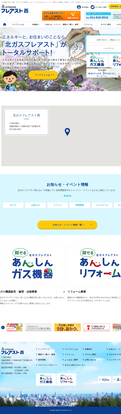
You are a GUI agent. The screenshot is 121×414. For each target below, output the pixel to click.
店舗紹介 (35, 24)
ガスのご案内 (90, 354)
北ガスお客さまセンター (75, 365)
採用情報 (42, 360)
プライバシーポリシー (47, 365)
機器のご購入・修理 (70, 24)
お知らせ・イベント (53, 24)
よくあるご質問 (71, 360)
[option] (67, 327)
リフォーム (88, 24)
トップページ (44, 349)
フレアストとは (18, 24)
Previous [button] (3, 327)
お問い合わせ (90, 360)
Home (4, 24)
